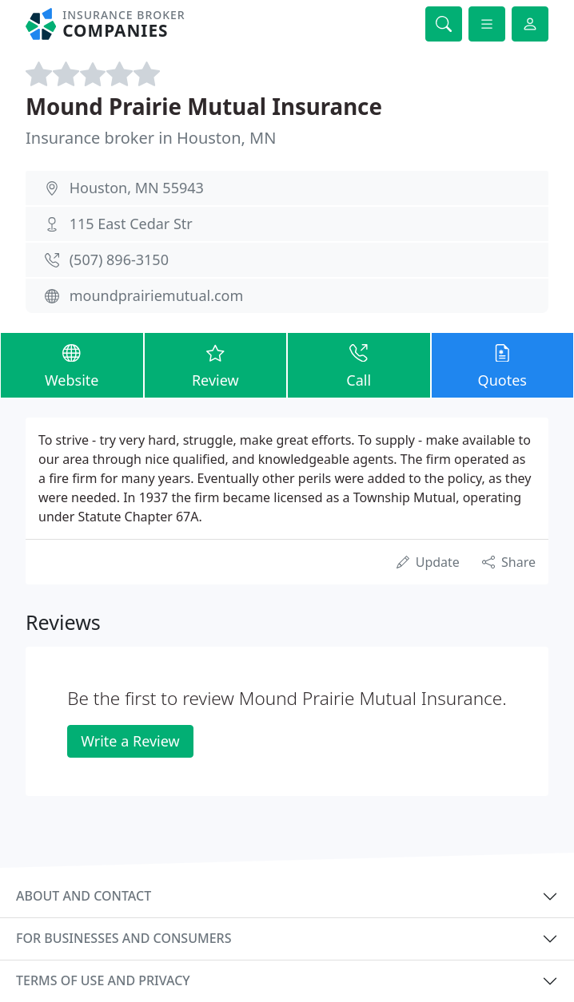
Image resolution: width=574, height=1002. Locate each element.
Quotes (502, 364)
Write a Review (130, 741)
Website (72, 364)
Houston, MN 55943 (137, 187)
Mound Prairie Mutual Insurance (204, 106)
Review (215, 364)
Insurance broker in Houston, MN (151, 138)
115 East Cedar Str (131, 223)
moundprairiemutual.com (157, 295)
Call (359, 364)
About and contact (83, 896)
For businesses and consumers (123, 938)
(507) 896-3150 (119, 259)
